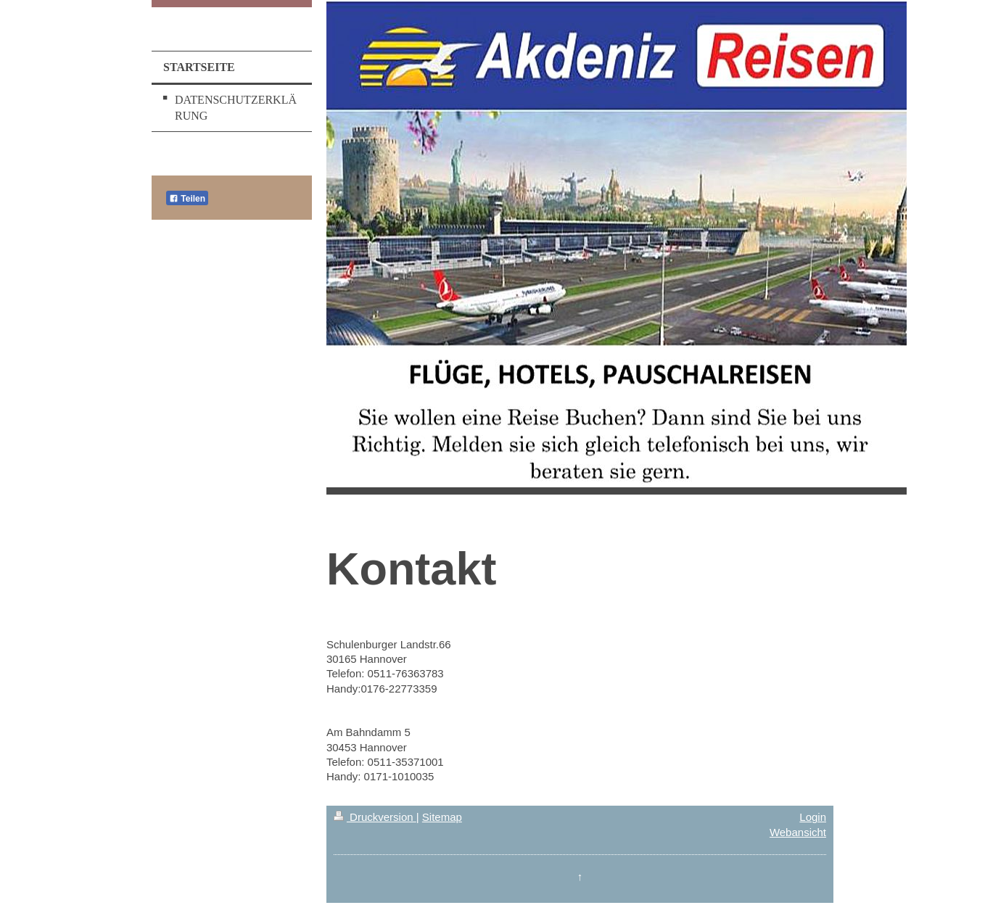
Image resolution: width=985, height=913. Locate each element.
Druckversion (375, 817)
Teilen (187, 199)
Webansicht (798, 832)
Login (812, 817)
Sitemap (442, 817)
